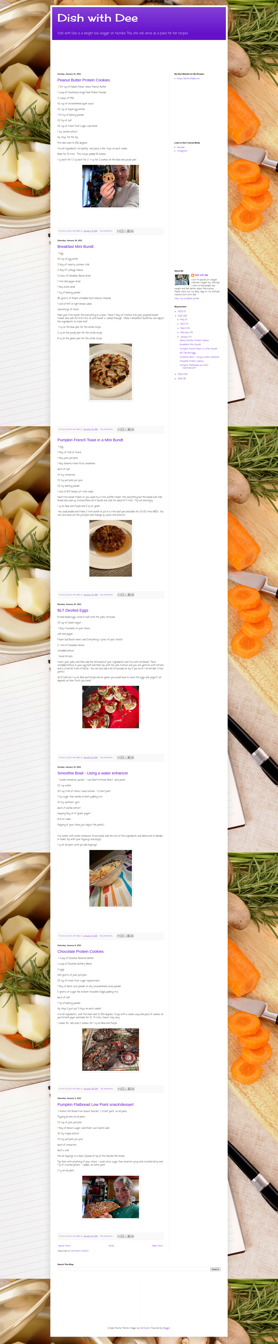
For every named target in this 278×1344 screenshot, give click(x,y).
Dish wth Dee (201, 275)
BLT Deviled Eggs (72, 610)
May (182, 319)
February (185, 332)
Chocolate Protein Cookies (80, 951)
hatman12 (145, 1328)
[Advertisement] (226, 110)
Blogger (166, 1328)
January (184, 337)
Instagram (182, 151)
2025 (181, 311)
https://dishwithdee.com (188, 78)
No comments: (106, 231)
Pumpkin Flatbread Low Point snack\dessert (95, 1104)
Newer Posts (64, 1246)
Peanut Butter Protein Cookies (83, 80)
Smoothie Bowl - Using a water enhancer (92, 773)
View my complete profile (186, 298)
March (183, 328)
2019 (180, 378)
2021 (180, 316)
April (183, 324)
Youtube (181, 147)
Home (111, 1246)
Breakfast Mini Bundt (75, 246)
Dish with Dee (97, 17)
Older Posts (157, 1246)
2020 (181, 374)
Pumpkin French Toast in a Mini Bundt (90, 440)
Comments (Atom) (80, 1251)
